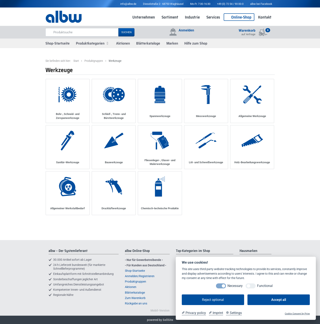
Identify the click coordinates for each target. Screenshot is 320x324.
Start (76, 60)
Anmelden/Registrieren (139, 276)
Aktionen (123, 43)
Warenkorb (247, 30)
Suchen (126, 32)
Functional (265, 286)
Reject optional (213, 300)
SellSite (168, 320)
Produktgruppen (93, 60)
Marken (172, 43)
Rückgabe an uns (136, 303)
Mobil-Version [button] (160, 310)
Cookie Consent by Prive (297, 313)
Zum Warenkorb (135, 298)
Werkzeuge (115, 60)
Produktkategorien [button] (93, 43)
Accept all (278, 300)
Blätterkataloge (148, 43)
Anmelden (186, 30)
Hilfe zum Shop (195, 43)
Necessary (235, 286)
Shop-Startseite (57, 43)
